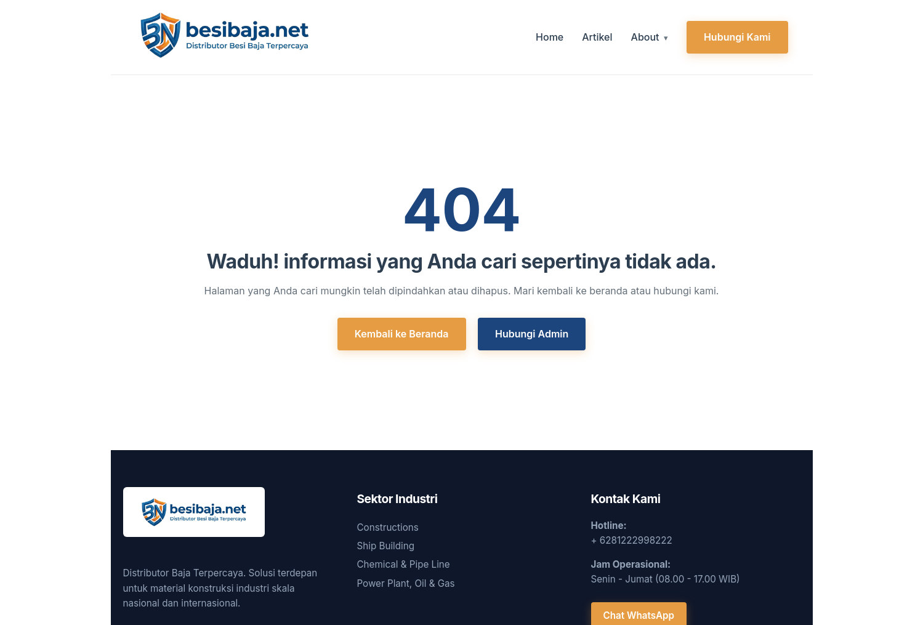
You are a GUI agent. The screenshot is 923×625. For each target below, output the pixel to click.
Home (549, 37)
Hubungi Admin (531, 334)
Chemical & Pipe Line (403, 564)
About (645, 37)
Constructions (388, 527)
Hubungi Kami (737, 37)
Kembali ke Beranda (402, 334)
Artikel (597, 37)
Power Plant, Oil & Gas (406, 583)
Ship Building (386, 546)
